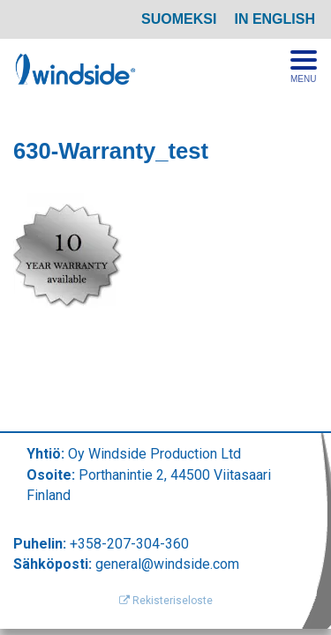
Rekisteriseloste (166, 600)
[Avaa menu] (303, 67)
